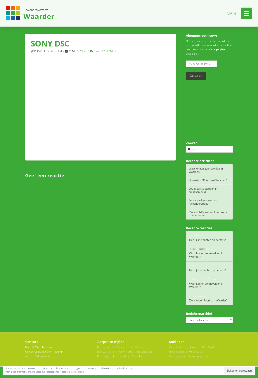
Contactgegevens (198, 356)
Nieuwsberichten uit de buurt (186, 351)
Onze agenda (177, 356)
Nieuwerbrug (122, 356)
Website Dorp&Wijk (203, 347)
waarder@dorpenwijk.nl (39, 356)
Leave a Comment (103, 51)
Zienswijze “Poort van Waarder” (208, 180)
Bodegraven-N (105, 347)
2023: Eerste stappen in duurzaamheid (203, 190)
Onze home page (179, 347)
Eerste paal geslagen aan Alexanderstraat (203, 202)
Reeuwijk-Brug (125, 351)
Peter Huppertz (199, 248)
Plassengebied (144, 351)
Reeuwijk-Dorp (105, 351)
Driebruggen (104, 356)
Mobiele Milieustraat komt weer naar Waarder (208, 213)
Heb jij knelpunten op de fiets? (207, 239)
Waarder (137, 356)
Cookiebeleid (77, 371)
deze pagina (217, 49)
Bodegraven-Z (124, 347)
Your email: (192, 53)
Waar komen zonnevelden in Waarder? (206, 170)
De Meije (140, 347)
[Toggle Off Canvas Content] (246, 13)
